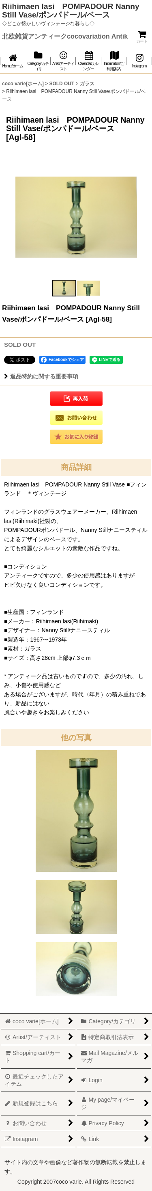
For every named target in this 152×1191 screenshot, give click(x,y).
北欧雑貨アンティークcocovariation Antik (65, 36)
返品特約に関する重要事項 (41, 376)
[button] (64, 288)
